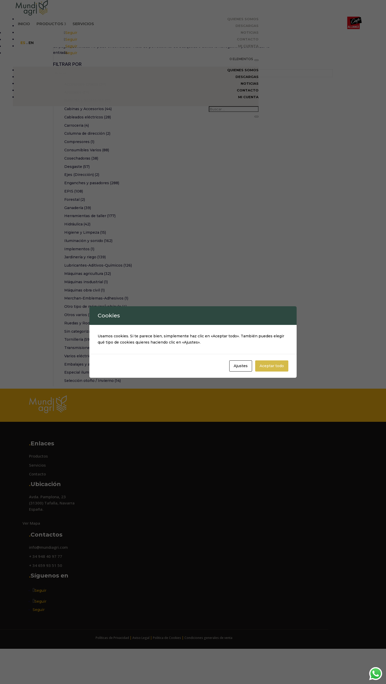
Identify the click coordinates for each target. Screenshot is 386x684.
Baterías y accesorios (87, 129)
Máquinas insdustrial (86, 311)
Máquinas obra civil (84, 319)
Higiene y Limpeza (85, 261)
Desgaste (77, 196)
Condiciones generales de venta (208, 667)
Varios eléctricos (84, 385)
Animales (76, 121)
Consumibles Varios (86, 179)
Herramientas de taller (90, 245)
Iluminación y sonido (88, 270)
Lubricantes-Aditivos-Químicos (98, 294)
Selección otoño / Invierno (92, 410)
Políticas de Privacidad (112, 667)
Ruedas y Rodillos (83, 352)
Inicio (24, 23)
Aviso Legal (140, 667)
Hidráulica (77, 253)
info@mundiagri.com (48, 576)
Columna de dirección (87, 162)
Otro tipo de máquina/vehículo (95, 335)
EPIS (73, 220)
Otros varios (80, 344)
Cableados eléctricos (87, 146)
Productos (51, 23)
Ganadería (77, 237)
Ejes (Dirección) (81, 204)
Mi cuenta (248, 46)
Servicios (83, 23)
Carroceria (76, 154)
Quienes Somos (243, 19)
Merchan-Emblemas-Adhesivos (96, 327)
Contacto (248, 39)
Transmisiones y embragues (94, 377)
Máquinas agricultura (87, 303)
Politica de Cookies (167, 667)
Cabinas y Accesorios (88, 138)
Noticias (250, 32)
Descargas (247, 26)
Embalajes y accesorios (88, 393)
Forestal (74, 228)
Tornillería (77, 368)
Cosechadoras (81, 187)
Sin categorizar (80, 360)
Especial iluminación (86, 401)
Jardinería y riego (85, 286)
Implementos (79, 278)
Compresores (79, 171)
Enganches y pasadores (91, 212)
